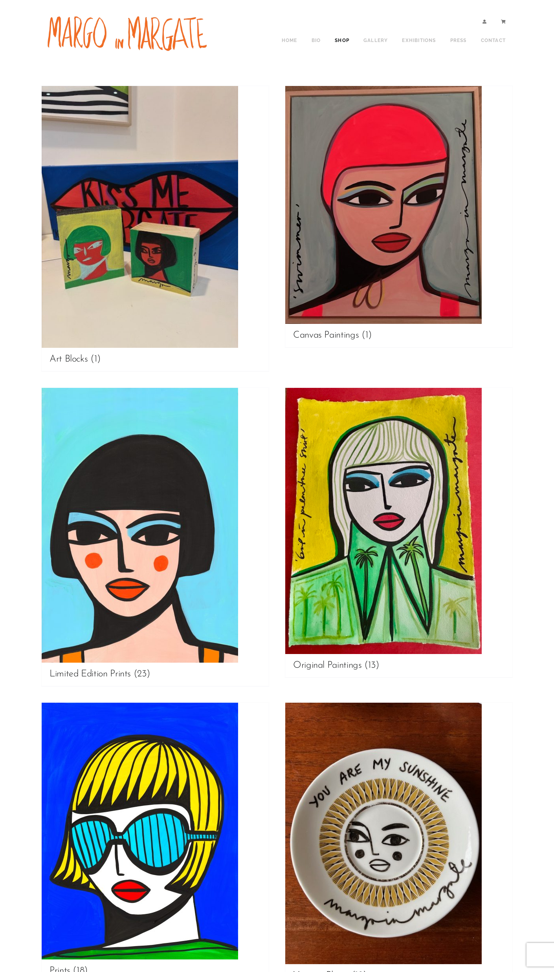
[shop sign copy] (129, 15)
